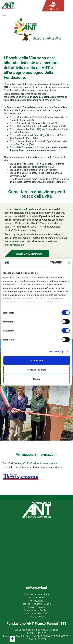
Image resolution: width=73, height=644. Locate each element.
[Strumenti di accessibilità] (12, 639)
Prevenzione (36, 597)
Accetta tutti (36, 360)
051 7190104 (29, 463)
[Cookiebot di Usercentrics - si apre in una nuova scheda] (49, 263)
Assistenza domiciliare (36, 594)
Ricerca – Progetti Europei (36, 603)
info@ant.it (17, 636)
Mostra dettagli (56, 351)
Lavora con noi (36, 606)
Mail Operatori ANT (36, 613)
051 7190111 (38, 632)
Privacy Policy (36, 616)
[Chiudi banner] (69, 263)
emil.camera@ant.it (14, 244)
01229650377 (38, 639)
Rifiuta (36, 379)
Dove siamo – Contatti (36, 610)
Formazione (36, 600)
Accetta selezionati (36, 369)
